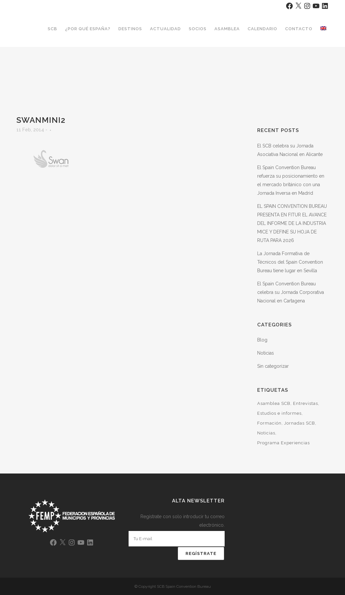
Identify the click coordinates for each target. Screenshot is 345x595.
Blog (262, 339)
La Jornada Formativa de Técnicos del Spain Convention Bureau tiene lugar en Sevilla (290, 262)
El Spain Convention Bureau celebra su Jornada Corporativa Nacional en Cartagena (290, 292)
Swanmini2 (40, 120)
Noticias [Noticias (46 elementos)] (266, 432)
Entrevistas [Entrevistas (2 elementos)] (305, 403)
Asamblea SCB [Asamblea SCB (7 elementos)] (273, 403)
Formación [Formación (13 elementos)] (269, 423)
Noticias (265, 353)
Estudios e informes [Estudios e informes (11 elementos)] (279, 413)
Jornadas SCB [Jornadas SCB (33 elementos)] (299, 423)
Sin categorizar (273, 366)
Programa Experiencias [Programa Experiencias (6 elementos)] (283, 442)
